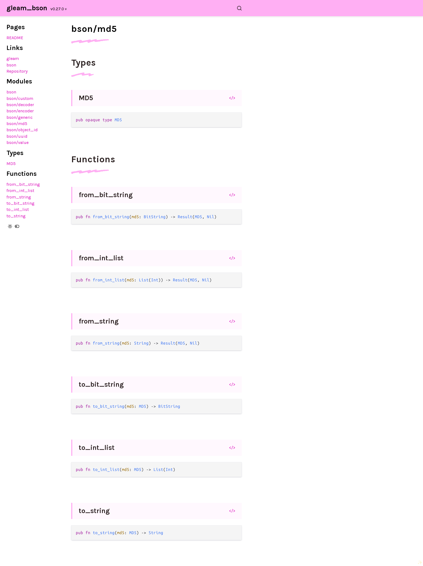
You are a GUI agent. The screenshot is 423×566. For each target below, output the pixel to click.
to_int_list (17, 209)
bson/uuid (17, 136)
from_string (18, 197)
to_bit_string (20, 203)
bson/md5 (16, 123)
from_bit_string (23, 184)
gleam (12, 58)
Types (83, 62)
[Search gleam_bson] (159, 8)
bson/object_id (22, 129)
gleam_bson (26, 8)
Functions (93, 159)
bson (11, 65)
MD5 (11, 163)
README (14, 37)
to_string (16, 215)
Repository (17, 71)
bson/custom (19, 98)
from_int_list (20, 190)
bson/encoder (20, 110)
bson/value (17, 142)
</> (232, 97)
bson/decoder (20, 104)
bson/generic (19, 117)
